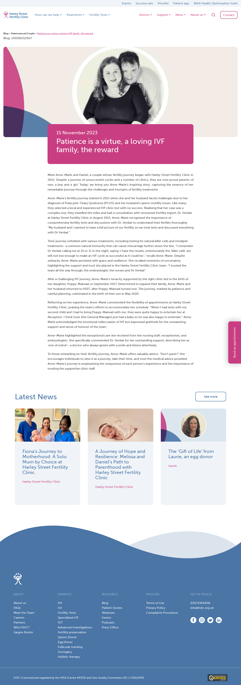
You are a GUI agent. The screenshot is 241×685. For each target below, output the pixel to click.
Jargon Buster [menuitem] (23, 632)
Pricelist (163, 3)
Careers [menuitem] (19, 617)
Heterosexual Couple (23, 33)
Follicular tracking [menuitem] (70, 647)
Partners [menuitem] (19, 622)
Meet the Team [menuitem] (24, 612)
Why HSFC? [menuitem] (22, 627)
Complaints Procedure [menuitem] (162, 612)
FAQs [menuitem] (17, 608)
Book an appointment (234, 342)
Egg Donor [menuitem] (65, 642)
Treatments (74, 15)
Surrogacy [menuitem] (65, 652)
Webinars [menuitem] (108, 612)
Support (162, 15)
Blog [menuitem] (105, 603)
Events (126, 3)
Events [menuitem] (106, 617)
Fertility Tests (98, 15)
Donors (144, 15)
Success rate (144, 3)
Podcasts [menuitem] (108, 622)
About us (197, 15)
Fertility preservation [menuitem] (72, 632)
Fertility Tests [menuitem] (67, 612)
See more (210, 396)
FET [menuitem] (60, 622)
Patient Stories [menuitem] (112, 608)
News (179, 15)
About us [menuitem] (20, 603)
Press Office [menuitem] (110, 627)
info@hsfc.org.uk (202, 608)
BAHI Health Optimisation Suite (216, 3)
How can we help (47, 15)
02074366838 (200, 603)
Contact (229, 15)
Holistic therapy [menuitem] (69, 656)
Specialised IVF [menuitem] (68, 617)
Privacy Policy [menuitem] (155, 608)
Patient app (181, 3)
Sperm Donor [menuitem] (67, 637)
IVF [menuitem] (60, 603)
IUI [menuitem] (60, 608)
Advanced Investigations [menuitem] (75, 627)
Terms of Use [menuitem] (155, 603)
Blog (5, 33)
